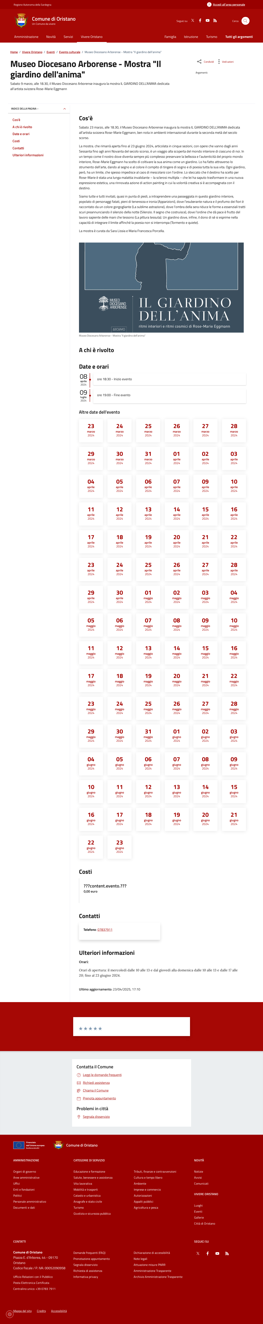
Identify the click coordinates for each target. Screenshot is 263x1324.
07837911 (105, 929)
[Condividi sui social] (205, 62)
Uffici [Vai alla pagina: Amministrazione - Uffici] (16, 1183)
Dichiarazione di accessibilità (152, 1252)
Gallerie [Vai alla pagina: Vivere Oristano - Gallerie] (199, 1217)
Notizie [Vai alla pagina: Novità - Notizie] (198, 1171)
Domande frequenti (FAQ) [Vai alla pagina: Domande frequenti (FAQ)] (89, 1252)
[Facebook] (198, 20)
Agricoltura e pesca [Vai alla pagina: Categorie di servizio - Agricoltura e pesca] (146, 1207)
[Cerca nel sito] (245, 21)
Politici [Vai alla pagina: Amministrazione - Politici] (17, 1195)
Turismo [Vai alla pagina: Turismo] (211, 36)
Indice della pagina (25, 108)
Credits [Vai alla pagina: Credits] (41, 1311)
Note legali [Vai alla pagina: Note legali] (140, 1258)
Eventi (51, 52)
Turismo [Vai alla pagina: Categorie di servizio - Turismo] (79, 1207)
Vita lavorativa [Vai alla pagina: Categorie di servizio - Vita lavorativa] (83, 1183)
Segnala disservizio (85, 1264)
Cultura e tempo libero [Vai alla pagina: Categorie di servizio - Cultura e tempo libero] (148, 1177)
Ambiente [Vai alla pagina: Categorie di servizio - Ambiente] (140, 1183)
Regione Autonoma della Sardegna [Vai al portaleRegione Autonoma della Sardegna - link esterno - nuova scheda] (32, 5)
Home (14, 52)
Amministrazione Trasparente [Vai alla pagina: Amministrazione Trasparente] (152, 1270)
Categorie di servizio (89, 1160)
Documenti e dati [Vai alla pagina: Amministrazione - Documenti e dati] (24, 1207)
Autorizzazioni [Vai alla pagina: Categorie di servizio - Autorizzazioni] (143, 1195)
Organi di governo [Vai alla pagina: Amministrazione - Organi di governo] (24, 1171)
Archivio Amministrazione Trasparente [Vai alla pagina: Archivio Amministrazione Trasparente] (158, 1276)
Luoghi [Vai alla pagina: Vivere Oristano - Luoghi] (198, 1205)
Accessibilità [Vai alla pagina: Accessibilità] (59, 1311)
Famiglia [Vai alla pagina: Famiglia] (170, 36)
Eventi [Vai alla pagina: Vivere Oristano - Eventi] (198, 1211)
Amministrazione (26, 1160)
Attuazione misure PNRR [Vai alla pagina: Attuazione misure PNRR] (149, 1264)
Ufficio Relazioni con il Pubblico (33, 1276)
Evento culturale (69, 52)
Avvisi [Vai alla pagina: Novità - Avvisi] (198, 1177)
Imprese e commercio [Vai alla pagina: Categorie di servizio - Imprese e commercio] (147, 1189)
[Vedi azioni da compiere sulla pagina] (224, 62)
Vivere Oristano (32, 52)
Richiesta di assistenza (87, 1270)
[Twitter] (191, 20)
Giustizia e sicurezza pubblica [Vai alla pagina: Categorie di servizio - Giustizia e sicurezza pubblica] (92, 1213)
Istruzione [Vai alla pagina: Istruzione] (191, 36)
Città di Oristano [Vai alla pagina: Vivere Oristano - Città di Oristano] (204, 1223)
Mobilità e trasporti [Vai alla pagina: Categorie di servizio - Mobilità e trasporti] (86, 1189)
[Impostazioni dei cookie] (9, 1314)
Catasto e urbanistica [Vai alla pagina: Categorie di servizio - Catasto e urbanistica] (87, 1195)
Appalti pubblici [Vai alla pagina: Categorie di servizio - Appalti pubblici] (143, 1201)
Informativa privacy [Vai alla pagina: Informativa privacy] (85, 1276)
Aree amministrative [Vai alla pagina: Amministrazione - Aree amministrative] (26, 1177)
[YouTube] (206, 20)
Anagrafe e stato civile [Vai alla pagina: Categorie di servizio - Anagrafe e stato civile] (88, 1201)
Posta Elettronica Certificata (31, 1282)
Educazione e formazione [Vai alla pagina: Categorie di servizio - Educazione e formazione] (89, 1171)
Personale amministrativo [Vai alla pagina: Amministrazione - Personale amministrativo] (29, 1201)
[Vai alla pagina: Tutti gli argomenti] (237, 37)
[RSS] (213, 20)
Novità (199, 1160)
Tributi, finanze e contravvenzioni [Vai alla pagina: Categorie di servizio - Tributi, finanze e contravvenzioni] (155, 1171)
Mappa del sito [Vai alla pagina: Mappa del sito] (22, 1311)
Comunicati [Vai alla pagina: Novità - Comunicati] (201, 1183)
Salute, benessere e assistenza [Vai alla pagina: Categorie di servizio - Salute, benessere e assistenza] (93, 1177)
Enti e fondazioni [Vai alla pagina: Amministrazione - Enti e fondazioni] (24, 1189)
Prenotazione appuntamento (91, 1258)
